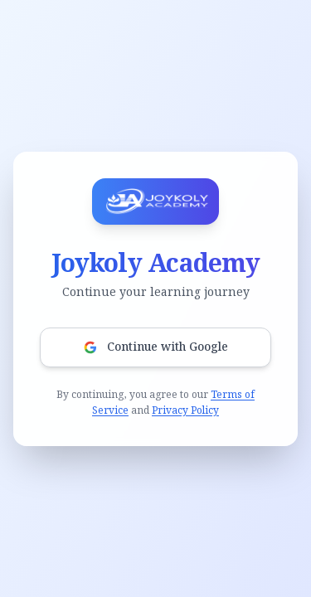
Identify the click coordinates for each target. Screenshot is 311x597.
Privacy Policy (185, 411)
